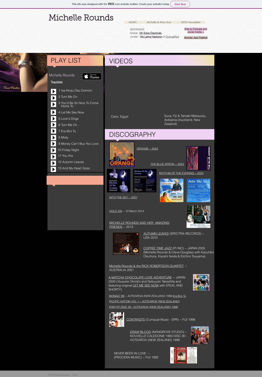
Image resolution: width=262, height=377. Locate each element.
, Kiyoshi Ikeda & (168, 256)
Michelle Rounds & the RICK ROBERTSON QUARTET (146, 266)
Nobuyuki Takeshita (161, 281)
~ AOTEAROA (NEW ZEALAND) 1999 (148, 296)
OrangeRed (172, 36)
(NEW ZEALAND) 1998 (163, 307)
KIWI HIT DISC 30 (120, 307)
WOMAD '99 (116, 296)
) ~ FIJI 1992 (149, 357)
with (162, 285)
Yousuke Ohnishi (129, 281)
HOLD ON (115, 211)
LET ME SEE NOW (146, 285)
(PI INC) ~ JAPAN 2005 (188, 248)
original (127, 285)
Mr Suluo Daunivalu (151, 33)
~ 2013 (127, 227)
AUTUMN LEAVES (156, 234)
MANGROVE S (163, 332)
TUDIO (178, 332)
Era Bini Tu (179, 296)
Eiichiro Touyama (192, 256)
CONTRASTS (135, 320)
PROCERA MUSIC (128, 357)
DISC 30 (179, 336)
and (144, 281)
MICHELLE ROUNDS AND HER (132, 223)
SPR (175, 320)
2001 (130, 270)
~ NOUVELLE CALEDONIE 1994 (158, 334)
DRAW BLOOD (140, 332)
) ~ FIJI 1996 (186, 320)
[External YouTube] (131, 91)
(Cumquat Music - (159, 320)
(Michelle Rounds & (157, 252)
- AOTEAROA (139, 307)
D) (178, 301)
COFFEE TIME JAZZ (157, 248)
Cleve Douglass (183, 252)
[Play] (53, 91)
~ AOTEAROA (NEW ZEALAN (158, 301)
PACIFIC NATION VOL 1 (124, 301)
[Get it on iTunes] (91, 76)
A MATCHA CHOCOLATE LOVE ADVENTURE (140, 277)
